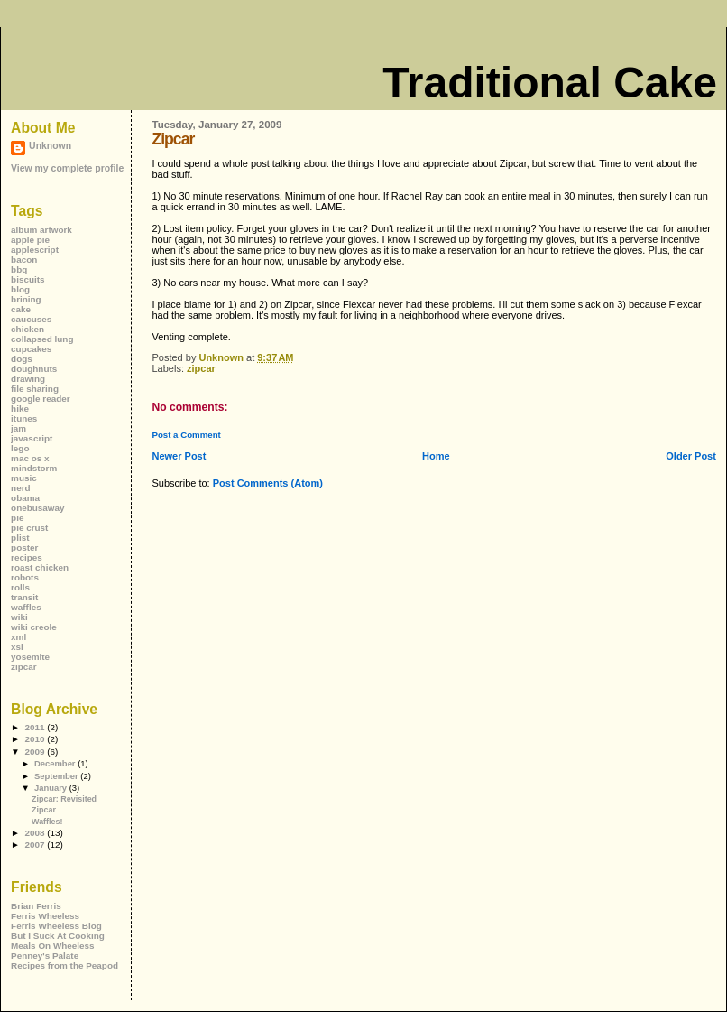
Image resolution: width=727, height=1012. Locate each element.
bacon (24, 260)
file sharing (35, 389)
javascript (31, 438)
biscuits (27, 279)
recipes (26, 557)
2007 (35, 845)
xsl (17, 647)
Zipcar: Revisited (64, 798)
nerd (20, 488)
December (56, 763)
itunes (24, 418)
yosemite (30, 657)
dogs (21, 359)
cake (21, 309)
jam (18, 428)
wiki (19, 617)
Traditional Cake (549, 83)
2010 (35, 739)
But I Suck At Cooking (58, 936)
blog (20, 289)
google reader (40, 399)
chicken (27, 329)
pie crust (29, 528)
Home (436, 455)
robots (25, 577)
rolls (20, 587)
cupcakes (31, 349)
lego (20, 448)
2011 (35, 727)
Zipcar (44, 809)
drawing (28, 379)
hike (20, 408)
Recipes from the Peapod (64, 965)
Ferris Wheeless (45, 916)
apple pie (30, 240)
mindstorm (34, 468)
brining (26, 299)
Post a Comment (186, 435)
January (51, 788)
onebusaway (37, 508)
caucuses (31, 319)
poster (24, 547)
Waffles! (47, 821)
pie (17, 518)
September (57, 776)
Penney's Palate (44, 956)
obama (25, 498)
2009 (35, 752)
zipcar (201, 368)
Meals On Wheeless (53, 946)
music (24, 478)
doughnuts (34, 369)
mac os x (30, 458)
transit (24, 597)
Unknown (50, 146)
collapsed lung (42, 339)
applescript (35, 250)
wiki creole (34, 627)
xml (18, 637)
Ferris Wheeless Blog (56, 926)
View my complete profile (67, 168)
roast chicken (40, 567)
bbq (19, 269)
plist (20, 538)
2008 (35, 833)
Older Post (691, 455)
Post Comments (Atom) (268, 483)
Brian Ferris (36, 906)
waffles (26, 607)
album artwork (41, 230)
